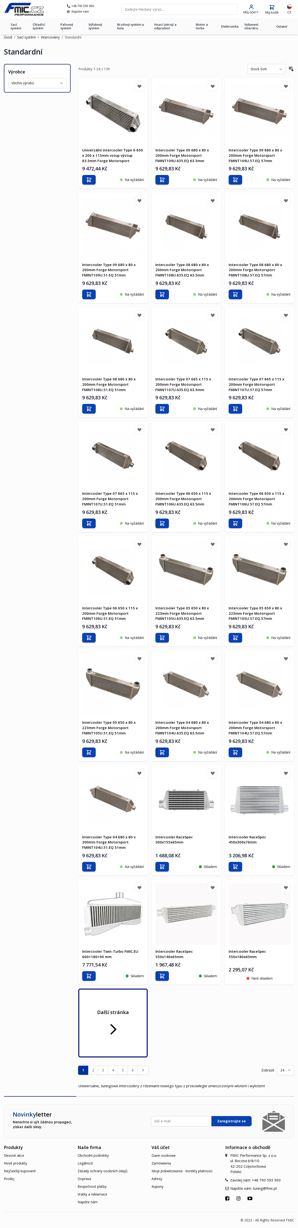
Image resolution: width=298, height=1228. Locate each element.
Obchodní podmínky (93, 1155)
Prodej (9, 1178)
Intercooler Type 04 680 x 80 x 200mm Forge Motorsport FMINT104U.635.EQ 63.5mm (182, 727)
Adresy (157, 1178)
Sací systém (16, 27)
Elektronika (230, 27)
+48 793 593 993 (84, 6)
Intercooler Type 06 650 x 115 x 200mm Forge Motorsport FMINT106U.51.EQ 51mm (110, 613)
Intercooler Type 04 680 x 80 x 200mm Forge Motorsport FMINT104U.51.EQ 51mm (109, 842)
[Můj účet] (250, 10)
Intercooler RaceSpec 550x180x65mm (247, 953)
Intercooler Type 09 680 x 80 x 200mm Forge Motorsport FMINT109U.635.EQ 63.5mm (182, 155)
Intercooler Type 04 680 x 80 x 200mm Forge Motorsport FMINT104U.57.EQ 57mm (255, 727)
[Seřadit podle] (266, 69)
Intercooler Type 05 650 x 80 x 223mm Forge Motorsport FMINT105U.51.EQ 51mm (109, 727)
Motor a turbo (202, 27)
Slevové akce (14, 1155)
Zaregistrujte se (231, 1120)
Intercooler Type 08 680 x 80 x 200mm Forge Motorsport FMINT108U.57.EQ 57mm (255, 269)
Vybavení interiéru (251, 27)
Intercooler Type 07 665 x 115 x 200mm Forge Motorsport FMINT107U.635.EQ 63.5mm (183, 384)
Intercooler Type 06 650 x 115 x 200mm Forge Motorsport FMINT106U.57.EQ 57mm (256, 498)
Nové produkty (15, 1162)
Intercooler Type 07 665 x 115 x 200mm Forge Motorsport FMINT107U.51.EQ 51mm (110, 498)
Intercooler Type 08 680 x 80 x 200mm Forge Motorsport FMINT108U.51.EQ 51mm (109, 384)
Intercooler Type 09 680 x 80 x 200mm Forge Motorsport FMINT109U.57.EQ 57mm (255, 155)
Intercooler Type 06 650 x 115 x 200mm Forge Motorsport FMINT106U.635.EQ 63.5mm (183, 498)
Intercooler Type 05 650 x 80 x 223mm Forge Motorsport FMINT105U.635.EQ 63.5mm (182, 613)
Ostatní (281, 27)
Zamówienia (161, 1162)
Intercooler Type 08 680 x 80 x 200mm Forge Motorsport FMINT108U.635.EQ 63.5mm (182, 269)
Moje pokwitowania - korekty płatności (182, 1170)
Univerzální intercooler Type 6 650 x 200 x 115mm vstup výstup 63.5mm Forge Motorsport (112, 155)
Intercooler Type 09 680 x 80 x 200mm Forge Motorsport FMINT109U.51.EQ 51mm (109, 269)
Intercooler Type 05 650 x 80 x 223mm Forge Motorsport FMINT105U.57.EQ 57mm (255, 613)
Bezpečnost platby (92, 1186)
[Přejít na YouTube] (250, 1198)
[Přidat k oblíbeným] (139, 86)
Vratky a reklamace (92, 1193)
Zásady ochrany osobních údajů (103, 1170)
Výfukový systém (95, 27)
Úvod (8, 37)
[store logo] (25, 9)
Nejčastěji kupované (20, 1170)
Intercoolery (50, 37)
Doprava (84, 1178)
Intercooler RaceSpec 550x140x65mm (174, 953)
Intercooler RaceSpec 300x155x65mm (174, 839)
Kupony (157, 1186)
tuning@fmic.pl (265, 1187)
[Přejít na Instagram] (239, 1198)
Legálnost (85, 1162)
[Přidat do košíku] (89, 180)
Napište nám (81, 12)
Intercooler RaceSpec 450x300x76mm (247, 839)
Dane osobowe (164, 1155)
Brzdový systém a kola (130, 27)
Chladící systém (39, 27)
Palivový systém (66, 27)
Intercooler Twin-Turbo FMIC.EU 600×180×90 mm (110, 953)
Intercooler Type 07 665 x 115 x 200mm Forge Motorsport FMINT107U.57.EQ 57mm (256, 384)
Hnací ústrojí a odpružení (165, 27)
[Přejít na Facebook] (228, 1198)
